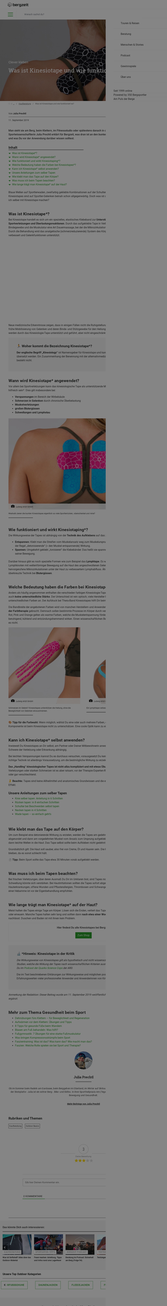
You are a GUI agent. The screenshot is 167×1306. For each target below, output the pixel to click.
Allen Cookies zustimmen (116, 232)
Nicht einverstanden (51, 232)
